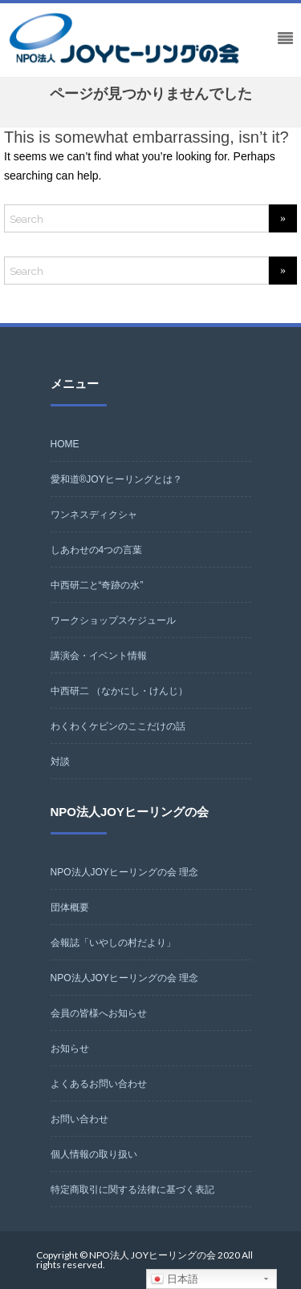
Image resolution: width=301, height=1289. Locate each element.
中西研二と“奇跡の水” (97, 585)
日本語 (174, 1279)
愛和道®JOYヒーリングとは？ (116, 479)
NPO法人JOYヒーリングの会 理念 (125, 872)
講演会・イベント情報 (99, 655)
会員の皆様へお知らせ (99, 1013)
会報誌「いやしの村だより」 (113, 942)
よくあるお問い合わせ (99, 1083)
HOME (65, 444)
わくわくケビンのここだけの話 (118, 726)
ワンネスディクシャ (94, 514)
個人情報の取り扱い (94, 1154)
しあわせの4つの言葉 (97, 550)
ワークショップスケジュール (113, 620)
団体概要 (70, 907)
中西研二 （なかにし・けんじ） (119, 691)
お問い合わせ (79, 1119)
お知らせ (70, 1048)
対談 (60, 761)
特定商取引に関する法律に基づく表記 (132, 1189)
